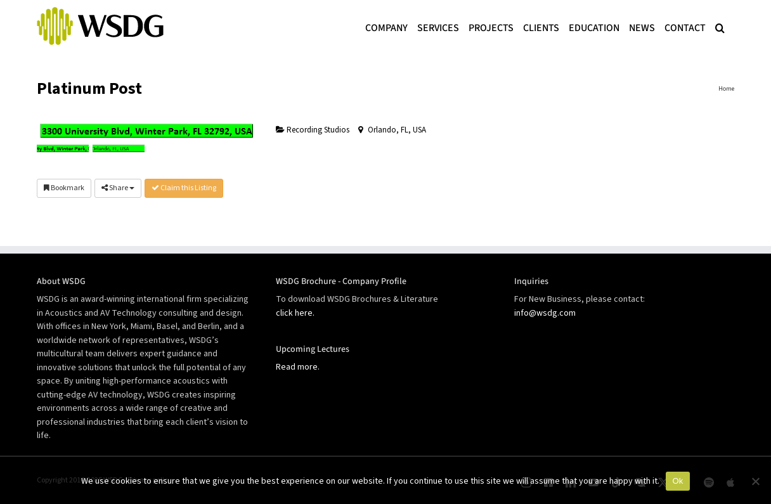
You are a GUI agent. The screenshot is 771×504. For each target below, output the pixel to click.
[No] (755, 481)
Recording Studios (312, 130)
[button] (720, 26)
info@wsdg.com (545, 313)
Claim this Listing (184, 188)
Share (117, 188)
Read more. (298, 367)
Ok (677, 481)
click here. (295, 313)
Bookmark (64, 188)
